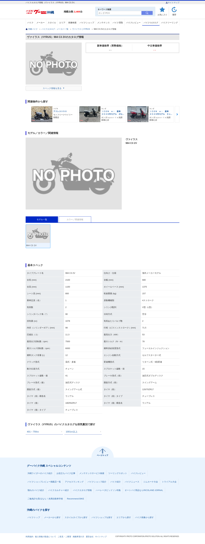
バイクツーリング (169, 22)
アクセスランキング (74, 482)
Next (177, 114)
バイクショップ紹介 (97, 482)
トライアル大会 (169, 482)
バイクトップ (34, 517)
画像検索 (72, 22)
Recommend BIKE (75, 498)
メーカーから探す (52, 517)
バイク (30, 22)
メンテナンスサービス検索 (91, 473)
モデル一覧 (42, 219)
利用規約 (29, 537)
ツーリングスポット (117, 473)
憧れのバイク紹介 (36, 490)
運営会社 (90, 537)
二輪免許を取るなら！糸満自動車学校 (45, 498)
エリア (62, 22)
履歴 (174, 15)
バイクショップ (87, 22)
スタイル (52, 22)
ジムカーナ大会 (150, 482)
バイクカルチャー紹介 (58, 490)
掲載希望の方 (78, 537)
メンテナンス (103, 22)
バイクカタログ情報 (82, 490)
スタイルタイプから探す (76, 517)
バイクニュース (132, 482)
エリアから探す (123, 517)
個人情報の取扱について (45, 537)
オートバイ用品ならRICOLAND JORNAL (144, 490)
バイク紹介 (115, 482)
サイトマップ (172, 2)
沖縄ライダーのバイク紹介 (40, 473)
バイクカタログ (151, 22)
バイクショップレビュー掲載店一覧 (44, 482)
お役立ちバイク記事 (66, 473)
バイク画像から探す (144, 517)
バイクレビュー (133, 22)
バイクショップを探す (102, 517)
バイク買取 (118, 22)
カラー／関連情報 (75, 219)
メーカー (40, 22)
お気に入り (162, 15)
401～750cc (33, 431)
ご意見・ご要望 (64, 537)
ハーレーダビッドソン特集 (108, 490)
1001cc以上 (71, 431)
